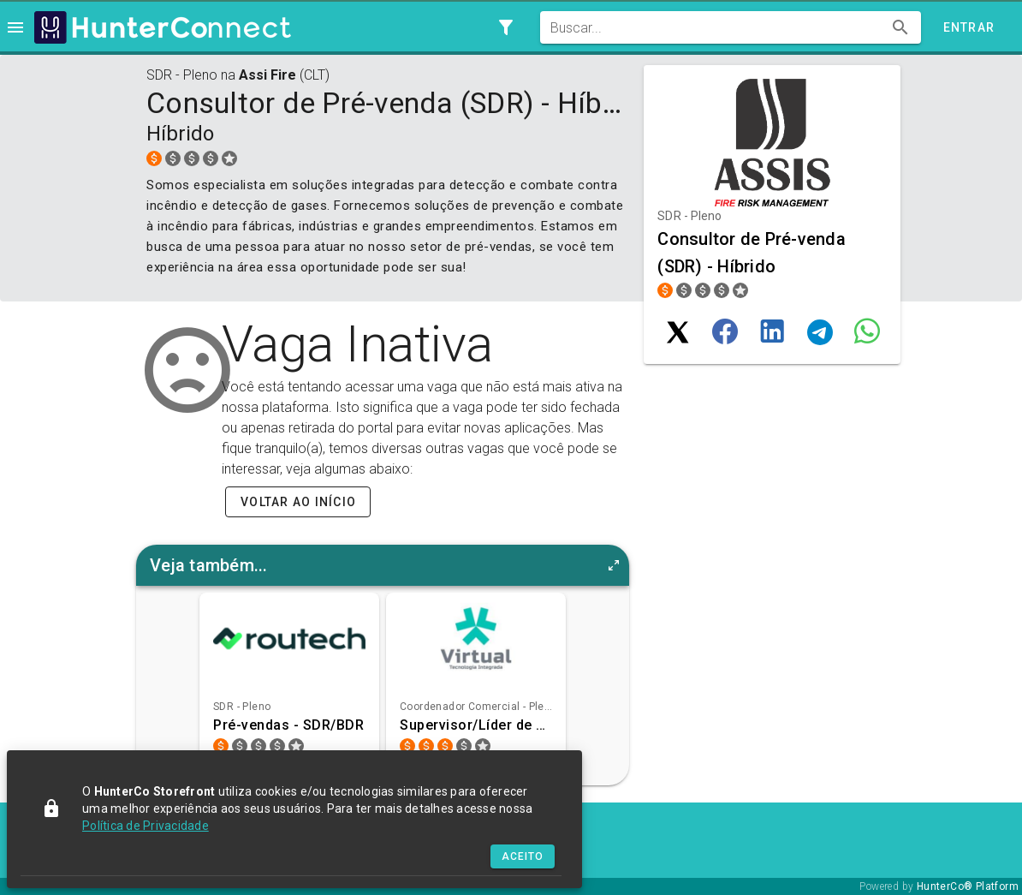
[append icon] (900, 27)
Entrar (969, 27)
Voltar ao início (298, 502)
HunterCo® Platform (968, 886)
